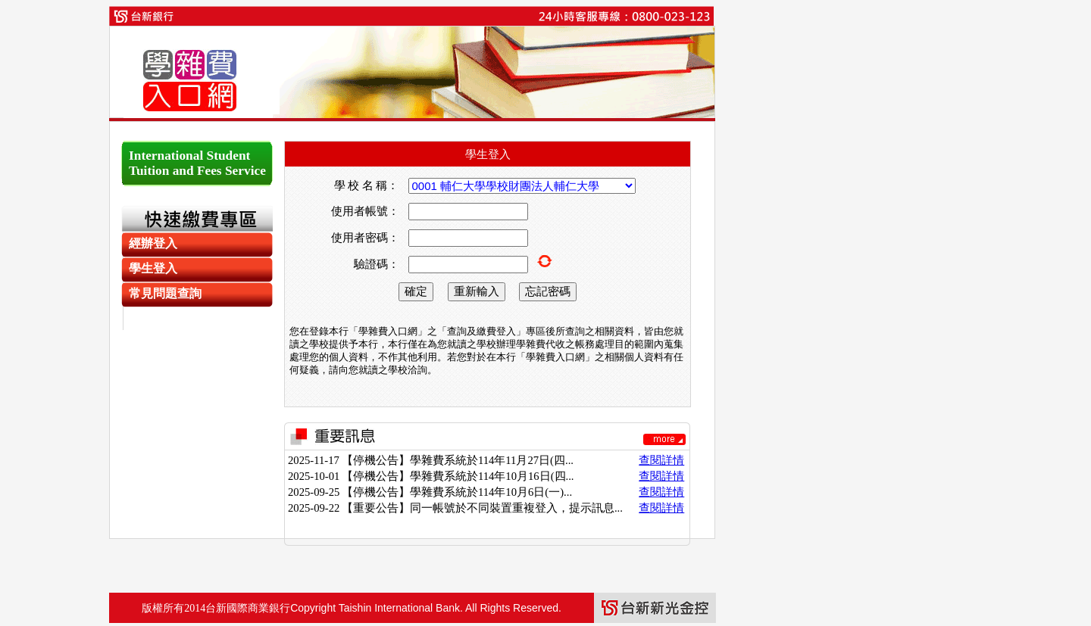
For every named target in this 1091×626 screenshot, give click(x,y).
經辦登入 (153, 243)
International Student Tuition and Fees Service (197, 163)
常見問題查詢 (165, 293)
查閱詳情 (661, 459)
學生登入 (153, 268)
